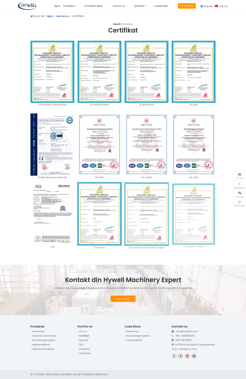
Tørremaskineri (134, 340)
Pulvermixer (38, 331)
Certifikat (84, 335)
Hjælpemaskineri (41, 344)
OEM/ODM (84, 353)
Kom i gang (123, 298)
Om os (82, 331)
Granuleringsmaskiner (138, 335)
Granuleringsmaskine (43, 340)
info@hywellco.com (187, 331)
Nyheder (83, 340)
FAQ (81, 344)
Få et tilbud (187, 5)
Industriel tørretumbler (44, 335)
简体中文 (221, 6)
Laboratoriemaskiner (43, 349)
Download (84, 349)
